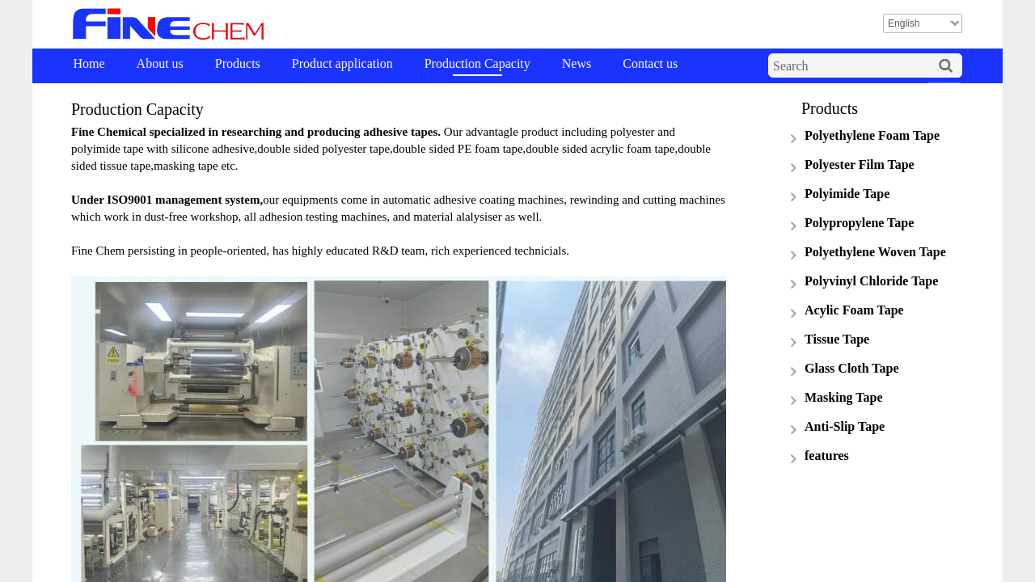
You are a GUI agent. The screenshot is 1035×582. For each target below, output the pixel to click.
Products (237, 63)
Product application (342, 63)
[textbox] (849, 66)
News (576, 63)
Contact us (650, 63)
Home (89, 63)
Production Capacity (477, 63)
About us (160, 63)
